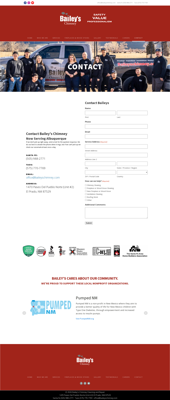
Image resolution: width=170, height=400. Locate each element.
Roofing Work (92, 197)
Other (89, 200)
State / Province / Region (127, 168)
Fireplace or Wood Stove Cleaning (100, 188)
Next (146, 313)
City (86, 168)
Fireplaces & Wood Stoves (77, 38)
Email (87, 132)
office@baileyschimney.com (106, 2)
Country (120, 176)
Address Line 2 (91, 159)
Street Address (91, 150)
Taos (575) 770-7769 (141, 2)
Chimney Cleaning (94, 185)
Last (118, 117)
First (87, 117)
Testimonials (112, 38)
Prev (24, 313)
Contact (138, 38)
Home (29, 38)
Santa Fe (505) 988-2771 (124, 2)
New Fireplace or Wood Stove (99, 191)
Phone (88, 121)
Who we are (42, 38)
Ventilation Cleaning (94, 194)
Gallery (97, 38)
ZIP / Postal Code (92, 176)
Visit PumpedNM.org (85, 318)
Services (56, 38)
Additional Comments (95, 204)
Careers (126, 38)
